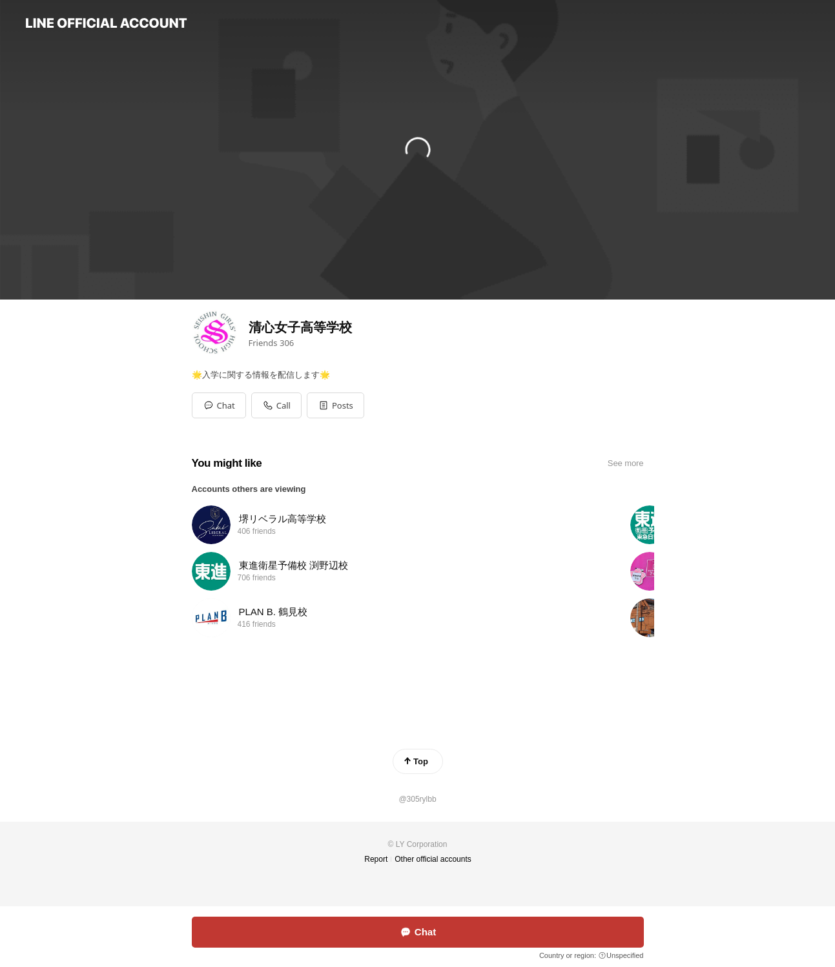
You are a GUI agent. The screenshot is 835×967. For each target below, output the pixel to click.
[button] (335, 405)
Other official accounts (433, 859)
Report (375, 859)
